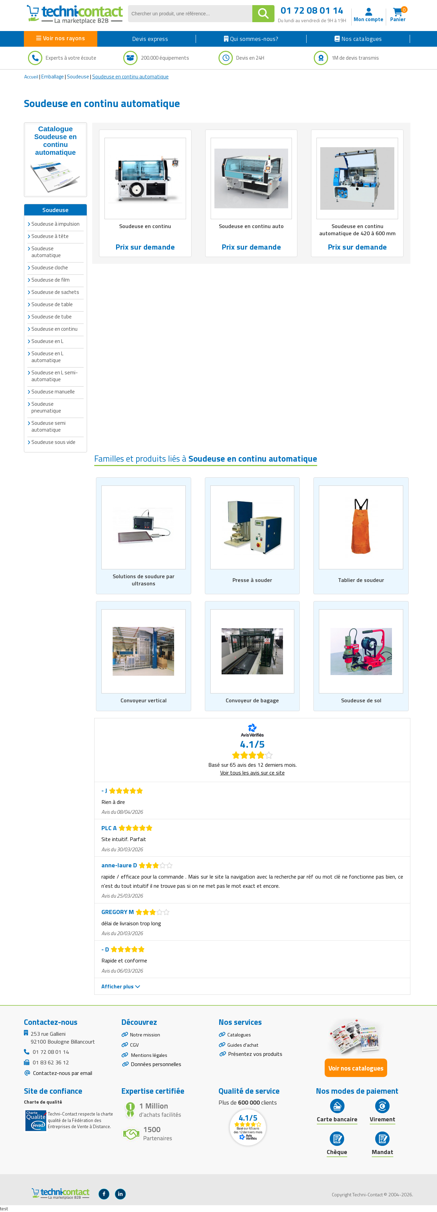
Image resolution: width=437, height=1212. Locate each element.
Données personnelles (156, 1069)
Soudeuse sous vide (53, 441)
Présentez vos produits (255, 1057)
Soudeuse (78, 76)
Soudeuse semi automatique (48, 425)
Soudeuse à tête (50, 235)
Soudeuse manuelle (53, 391)
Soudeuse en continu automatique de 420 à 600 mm (357, 230)
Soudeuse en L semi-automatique (54, 375)
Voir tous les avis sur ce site (252, 773)
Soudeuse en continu (54, 328)
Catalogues (240, 1036)
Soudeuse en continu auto (251, 226)
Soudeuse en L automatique (47, 356)
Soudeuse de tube (51, 316)
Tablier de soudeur (361, 579)
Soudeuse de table (52, 304)
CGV (134, 1047)
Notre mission (146, 1036)
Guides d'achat (244, 1047)
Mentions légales (150, 1059)
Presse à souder (252, 579)
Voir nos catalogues (355, 1068)
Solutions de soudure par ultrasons (143, 579)
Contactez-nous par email (62, 1073)
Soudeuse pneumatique (46, 406)
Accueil (31, 76)
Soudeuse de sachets (55, 291)
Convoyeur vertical (143, 700)
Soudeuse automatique (46, 251)
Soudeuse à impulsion (55, 223)
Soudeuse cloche (49, 267)
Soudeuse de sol (361, 700)
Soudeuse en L (47, 340)
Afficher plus (120, 987)
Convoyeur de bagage (252, 700)
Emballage (52, 76)
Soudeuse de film (50, 279)
